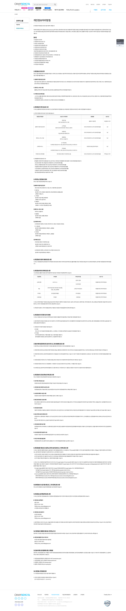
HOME (16, 14)
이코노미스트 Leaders (72, 10)
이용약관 (18, 24)
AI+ (24, 10)
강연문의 (98, 4)
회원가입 (92, 4)
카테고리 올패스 (47, 10)
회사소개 (40, 594)
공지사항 (103, 10)
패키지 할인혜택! (59, 10)
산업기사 (38, 10)
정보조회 (59, 603)
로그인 (87, 4)
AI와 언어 (30, 10)
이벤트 (95, 10)
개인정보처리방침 (19, 28)
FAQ (110, 10)
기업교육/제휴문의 (66, 594)
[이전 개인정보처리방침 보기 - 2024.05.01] (42, 579)
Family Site (108, 594)
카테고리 (18, 10)
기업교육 (110, 4)
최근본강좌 (119, 43)
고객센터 (104, 4)
